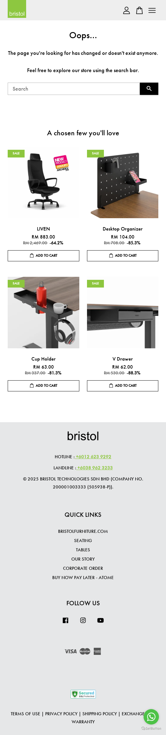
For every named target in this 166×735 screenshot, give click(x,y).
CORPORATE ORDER (83, 568)
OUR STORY (83, 559)
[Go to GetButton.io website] (151, 729)
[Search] (74, 89)
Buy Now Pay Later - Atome (83, 577)
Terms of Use (25, 714)
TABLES (83, 550)
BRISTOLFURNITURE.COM (83, 531)
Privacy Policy (61, 714)
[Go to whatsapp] (151, 717)
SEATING (83, 540)
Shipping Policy (99, 714)
